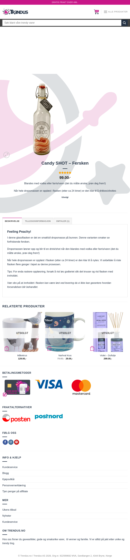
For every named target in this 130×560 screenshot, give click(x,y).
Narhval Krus (64, 355)
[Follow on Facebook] (5, 442)
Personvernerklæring (14, 485)
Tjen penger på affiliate (15, 491)
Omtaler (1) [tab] (62, 221)
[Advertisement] (65, 50)
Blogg (5, 473)
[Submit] (124, 23)
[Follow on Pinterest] (16, 442)
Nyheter (6, 515)
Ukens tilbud (9, 509)
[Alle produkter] (116, 12)
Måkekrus (22, 355)
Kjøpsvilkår (8, 479)
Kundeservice (10, 467)
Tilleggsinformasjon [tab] (38, 221)
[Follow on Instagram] (11, 442)
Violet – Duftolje (108, 355)
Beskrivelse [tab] (12, 221)
